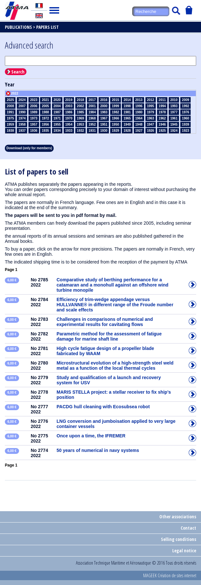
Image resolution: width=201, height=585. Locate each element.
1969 (80, 118)
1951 (103, 124)
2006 (33, 106)
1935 (45, 130)
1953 (80, 124)
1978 (162, 112)
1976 (185, 112)
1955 (57, 124)
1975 (10, 118)
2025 (10, 100)
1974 (22, 118)
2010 (173, 100)
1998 (127, 106)
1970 (68, 118)
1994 (162, 106)
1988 (45, 112)
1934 (57, 130)
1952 (92, 124)
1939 (185, 124)
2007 (22, 106)
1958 (22, 124)
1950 (115, 124)
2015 (115, 100)
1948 (139, 124)
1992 (185, 106)
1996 (139, 106)
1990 (22, 112)
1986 (68, 112)
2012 (150, 100)
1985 (80, 112)
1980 (139, 112)
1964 (139, 118)
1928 (127, 130)
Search (18, 72)
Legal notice (184, 550)
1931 (92, 130)
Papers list (47, 27)
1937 (22, 130)
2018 (80, 100)
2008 (10, 106)
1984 (92, 112)
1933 (68, 130)
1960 (185, 118)
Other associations (177, 516)
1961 (173, 118)
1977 (173, 112)
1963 (150, 118)
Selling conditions (178, 539)
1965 (127, 118)
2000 (103, 106)
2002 (80, 106)
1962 (162, 118)
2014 (127, 100)
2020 (57, 100)
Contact (188, 528)
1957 (33, 124)
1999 (115, 106)
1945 (173, 124)
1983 (103, 112)
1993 (173, 106)
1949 (127, 124)
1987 (57, 112)
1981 (127, 112)
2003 (68, 106)
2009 (185, 100)
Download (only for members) (29, 148)
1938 (10, 130)
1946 (162, 124)
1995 (150, 106)
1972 (45, 118)
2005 (45, 106)
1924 (173, 130)
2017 (92, 100)
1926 (150, 130)
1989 (33, 112)
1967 (103, 118)
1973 (33, 118)
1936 (33, 130)
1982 (115, 112)
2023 (33, 100)
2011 (162, 100)
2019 (68, 100)
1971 (57, 118)
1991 (10, 112)
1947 (150, 124)
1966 (115, 118)
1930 (103, 130)
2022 (14, 93)
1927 (139, 130)
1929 (115, 130)
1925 (162, 130)
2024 (22, 100)
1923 (185, 130)
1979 (150, 112)
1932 (80, 130)
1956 (45, 124)
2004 (57, 106)
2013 (139, 100)
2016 (103, 100)
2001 (92, 106)
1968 (92, 118)
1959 (10, 124)
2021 (45, 100)
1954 (68, 124)
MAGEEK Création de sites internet (169, 575)
